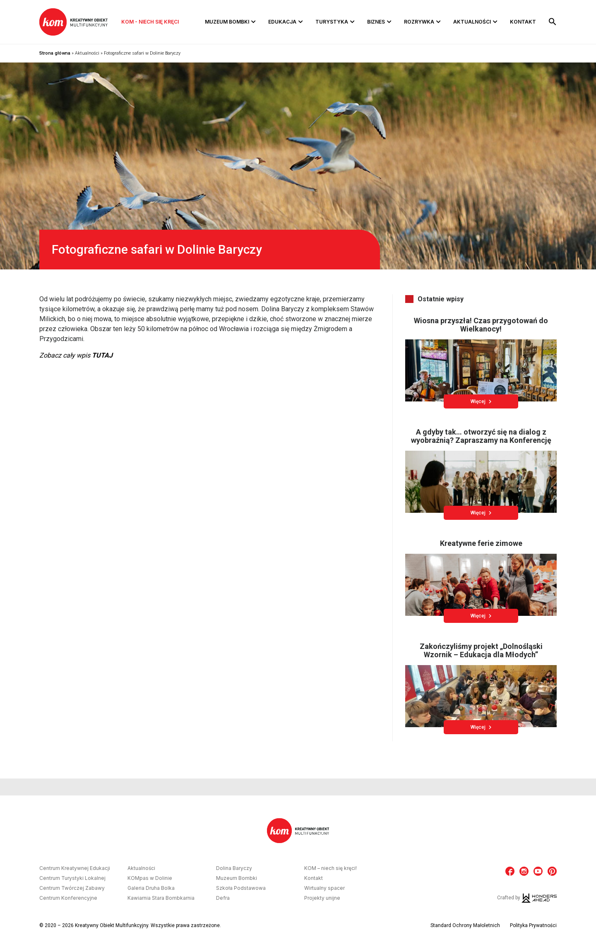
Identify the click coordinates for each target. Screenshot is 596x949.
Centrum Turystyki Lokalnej (72, 878)
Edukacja (282, 22)
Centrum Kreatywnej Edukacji (74, 868)
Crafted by (527, 898)
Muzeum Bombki (227, 22)
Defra (223, 898)
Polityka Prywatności (533, 925)
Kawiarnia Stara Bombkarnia (161, 898)
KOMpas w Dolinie (149, 878)
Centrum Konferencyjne (68, 898)
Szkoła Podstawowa (241, 888)
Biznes (376, 22)
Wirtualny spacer (324, 888)
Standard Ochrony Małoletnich (465, 925)
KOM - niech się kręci (150, 22)
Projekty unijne (322, 898)
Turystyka (331, 22)
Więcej (481, 401)
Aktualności (472, 22)
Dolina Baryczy (234, 868)
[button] (552, 22)
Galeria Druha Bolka (151, 888)
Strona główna (54, 53)
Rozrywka (419, 22)
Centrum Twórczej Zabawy (72, 888)
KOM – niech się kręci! (330, 868)
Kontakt (523, 22)
